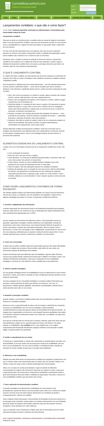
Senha (73, 9)
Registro (73, 12)
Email (73, 6)
